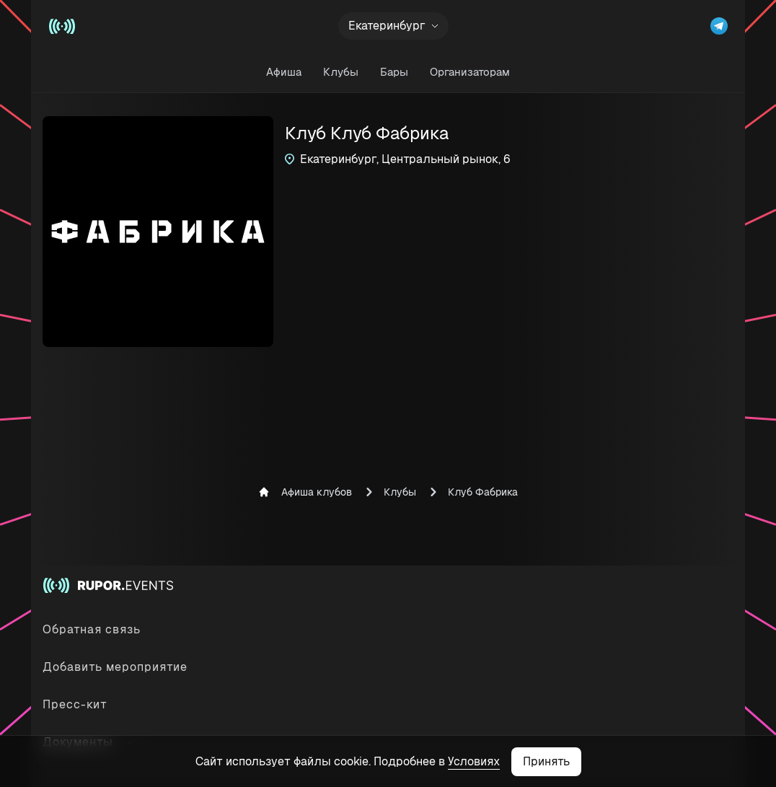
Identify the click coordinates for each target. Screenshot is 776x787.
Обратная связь (92, 629)
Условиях (474, 761)
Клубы (340, 72)
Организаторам (470, 72)
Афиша (283, 72)
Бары (394, 72)
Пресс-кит (75, 704)
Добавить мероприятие (115, 666)
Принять (546, 761)
